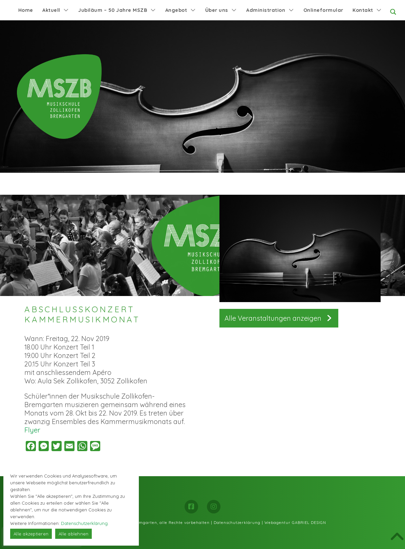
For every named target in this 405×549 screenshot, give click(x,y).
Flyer (32, 430)
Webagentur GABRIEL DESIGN (295, 522)
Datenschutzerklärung (237, 522)
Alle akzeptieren (31, 533)
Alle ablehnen (73, 533)
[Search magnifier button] (393, 12)
